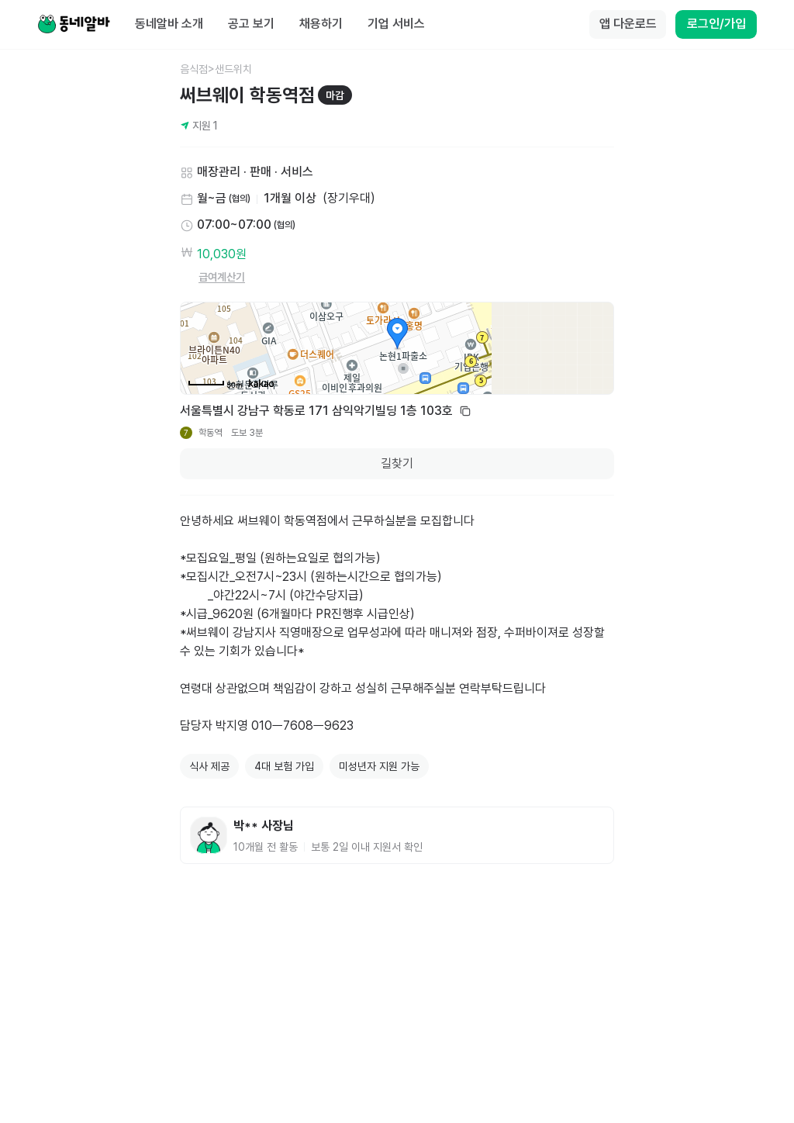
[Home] (73, 25)
